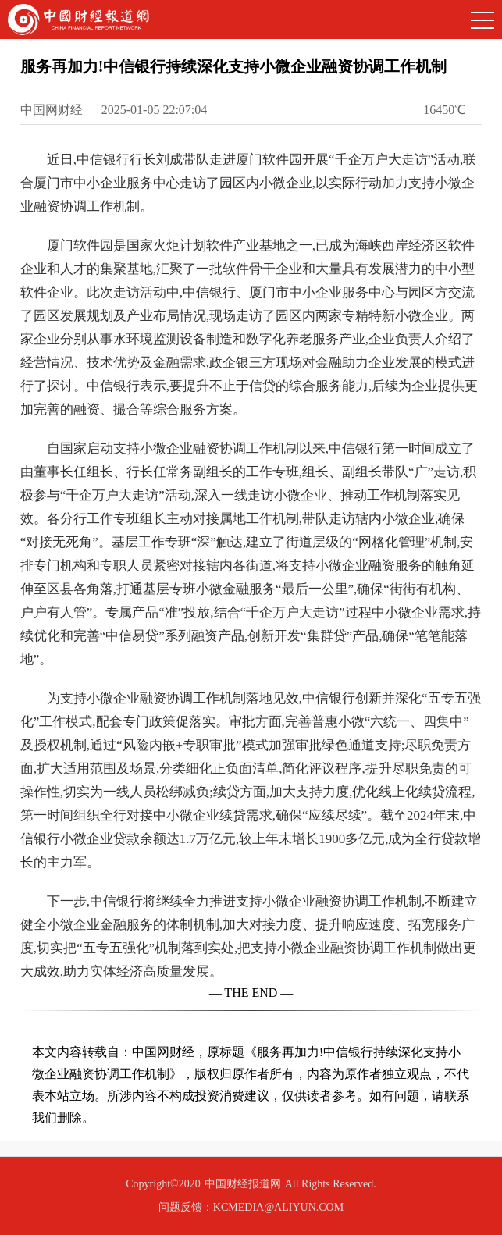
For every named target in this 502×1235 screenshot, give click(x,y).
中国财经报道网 (243, 1184)
